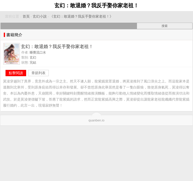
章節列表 (38, 73)
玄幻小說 (40, 16)
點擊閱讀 (16, 73)
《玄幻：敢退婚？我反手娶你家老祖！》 (81, 16)
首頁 (26, 16)
